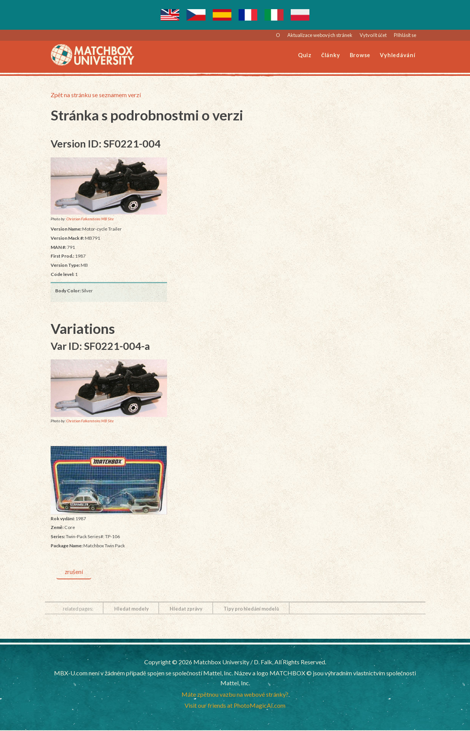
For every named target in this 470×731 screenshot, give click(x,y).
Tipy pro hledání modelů (251, 609)
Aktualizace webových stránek (319, 35)
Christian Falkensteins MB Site (90, 219)
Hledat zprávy (186, 609)
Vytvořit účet (373, 35)
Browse (360, 55)
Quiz (305, 55)
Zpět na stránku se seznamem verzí (96, 94)
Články (330, 55)
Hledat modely (131, 609)
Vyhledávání (397, 55)
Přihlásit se (405, 35)
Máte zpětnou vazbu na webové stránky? (235, 694)
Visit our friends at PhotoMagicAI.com (235, 706)
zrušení (74, 572)
